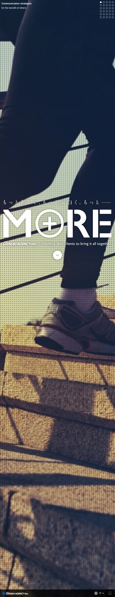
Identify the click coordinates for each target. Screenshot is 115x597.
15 (113, 8)
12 (104, 8)
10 (113, 5)
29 (110, 17)
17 (104, 11)
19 (110, 11)
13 (107, 8)
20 (113, 11)
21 (101, 14)
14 (110, 8)
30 (113, 17)
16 (101, 11)
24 (110, 14)
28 (107, 17)
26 (101, 17)
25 (113, 14)
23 (107, 14)
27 (104, 17)
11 (101, 8)
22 (104, 14)
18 (107, 11)
